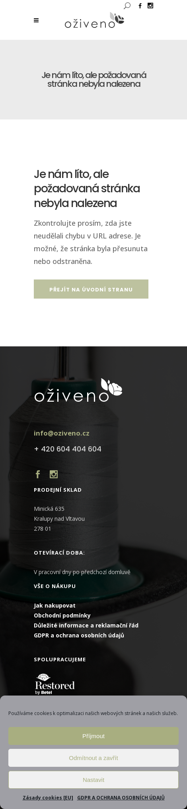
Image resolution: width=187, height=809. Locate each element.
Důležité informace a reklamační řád (86, 625)
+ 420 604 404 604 (67, 449)
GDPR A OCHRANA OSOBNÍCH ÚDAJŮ (121, 797)
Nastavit (93, 779)
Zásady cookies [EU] (48, 797)
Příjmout (93, 736)
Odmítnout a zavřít (93, 757)
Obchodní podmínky (62, 615)
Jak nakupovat (55, 605)
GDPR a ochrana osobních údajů (79, 635)
